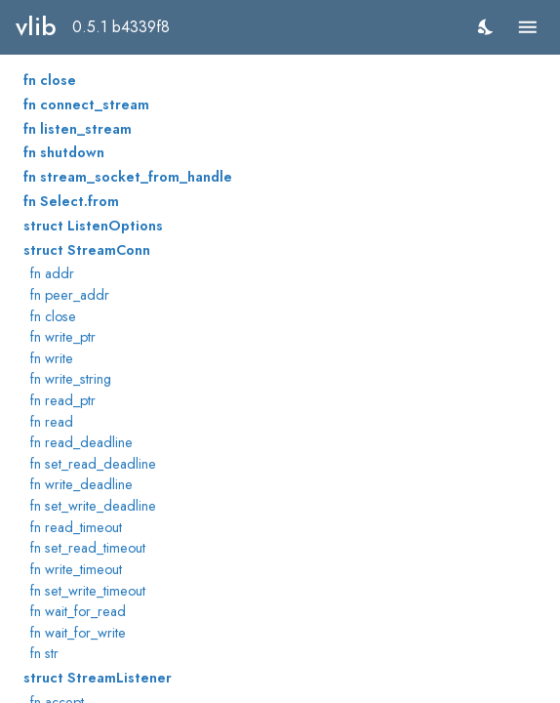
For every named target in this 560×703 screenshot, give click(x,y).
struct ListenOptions (93, 225)
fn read (51, 422)
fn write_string (70, 379)
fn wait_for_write (78, 632)
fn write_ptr (63, 337)
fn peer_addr (69, 295)
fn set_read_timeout (87, 548)
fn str (44, 653)
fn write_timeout (76, 569)
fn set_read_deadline (93, 464)
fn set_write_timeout (87, 590)
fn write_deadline (81, 484)
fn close (49, 80)
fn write (51, 358)
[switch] (486, 27)
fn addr (52, 273)
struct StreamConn (86, 250)
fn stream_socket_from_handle (127, 176)
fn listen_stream (77, 129)
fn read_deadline (81, 442)
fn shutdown (63, 152)
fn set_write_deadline (93, 506)
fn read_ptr (63, 400)
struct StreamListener (97, 677)
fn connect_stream (86, 104)
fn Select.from (71, 201)
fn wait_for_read (78, 611)
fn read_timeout (76, 527)
